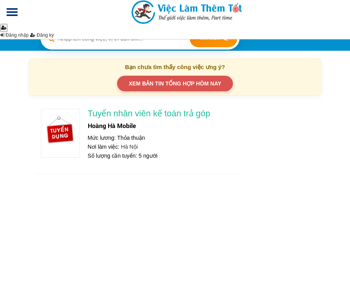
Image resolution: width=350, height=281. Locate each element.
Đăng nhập (14, 35)
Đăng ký (42, 35)
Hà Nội (129, 147)
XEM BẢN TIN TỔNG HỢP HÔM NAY (175, 83)
